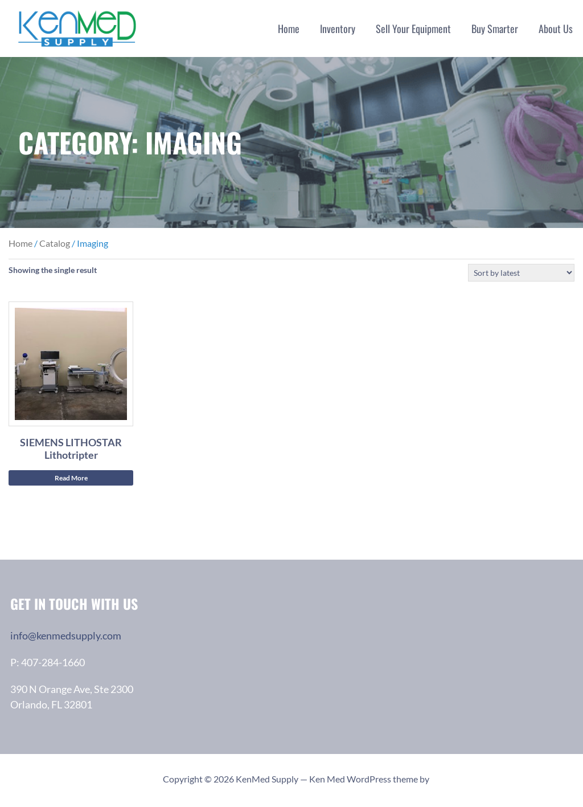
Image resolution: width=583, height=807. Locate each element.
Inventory (337, 28)
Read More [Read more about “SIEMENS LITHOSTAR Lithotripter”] (71, 478)
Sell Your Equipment (413, 28)
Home (288, 28)
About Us (556, 28)
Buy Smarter (494, 28)
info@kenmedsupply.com (65, 635)
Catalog (54, 243)
